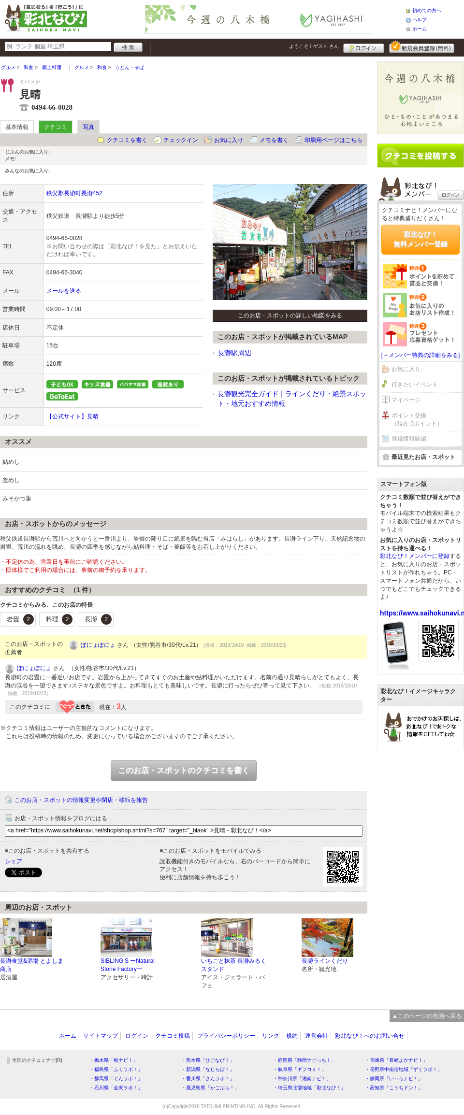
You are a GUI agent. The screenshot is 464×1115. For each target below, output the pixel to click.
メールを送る (63, 290)
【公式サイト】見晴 (72, 416)
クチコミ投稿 (172, 1035)
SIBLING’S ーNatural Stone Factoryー (128, 965)
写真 (88, 127)
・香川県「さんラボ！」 (207, 1078)
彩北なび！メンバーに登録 (415, 556)
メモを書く (274, 140)
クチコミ (55, 127)
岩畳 (20, 619)
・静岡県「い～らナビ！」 (394, 1078)
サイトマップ (100, 1035)
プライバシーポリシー (226, 1035)
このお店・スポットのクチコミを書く (183, 770)
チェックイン (180, 140)
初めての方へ (426, 10)
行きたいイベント (415, 384)
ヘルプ (419, 19)
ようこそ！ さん (314, 46)
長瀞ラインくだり (325, 961)
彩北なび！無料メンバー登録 (420, 239)
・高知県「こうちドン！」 (394, 1087)
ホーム (419, 28)
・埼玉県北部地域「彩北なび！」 (309, 1087)
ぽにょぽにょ (98, 645)
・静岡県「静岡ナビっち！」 (304, 1060)
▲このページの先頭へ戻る (427, 1016)
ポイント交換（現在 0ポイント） (417, 419)
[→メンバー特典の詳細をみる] (420, 355)
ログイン (363, 47)
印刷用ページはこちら (333, 140)
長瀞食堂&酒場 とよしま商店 (31, 965)
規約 (292, 1035)
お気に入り (228, 140)
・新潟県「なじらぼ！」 (207, 1069)
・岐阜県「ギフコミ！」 (299, 1069)
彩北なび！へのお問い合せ (370, 1035)
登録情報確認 (409, 438)
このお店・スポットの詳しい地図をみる (290, 315)
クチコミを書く (127, 140)
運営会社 (316, 1035)
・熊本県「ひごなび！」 (207, 1060)
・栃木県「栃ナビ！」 (113, 1060)
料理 (59, 619)
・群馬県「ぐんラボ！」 (116, 1078)
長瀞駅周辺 (234, 353)
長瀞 (98, 619)
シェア (13, 861)
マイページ (406, 400)
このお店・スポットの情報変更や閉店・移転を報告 (81, 800)
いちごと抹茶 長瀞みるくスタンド (233, 965)
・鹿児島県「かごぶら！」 (210, 1087)
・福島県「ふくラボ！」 (116, 1069)
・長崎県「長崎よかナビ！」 (396, 1060)
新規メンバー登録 (421, 47)
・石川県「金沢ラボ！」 (116, 1087)
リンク (270, 1035)
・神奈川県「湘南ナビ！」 (302, 1078)
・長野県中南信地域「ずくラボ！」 (403, 1069)
